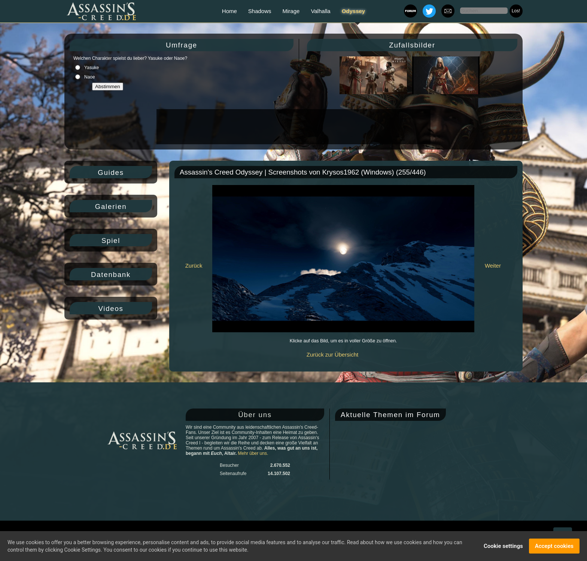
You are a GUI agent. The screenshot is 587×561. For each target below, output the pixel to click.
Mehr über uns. (253, 453)
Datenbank (111, 274)
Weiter (493, 265)
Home (229, 11)
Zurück (194, 265)
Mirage (291, 11)
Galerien (111, 206)
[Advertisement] (292, 127)
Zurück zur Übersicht (332, 354)
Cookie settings (503, 546)
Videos (110, 308)
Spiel (110, 240)
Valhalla (320, 11)
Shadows (259, 11)
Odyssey (353, 11)
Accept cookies (554, 546)
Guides (111, 172)
